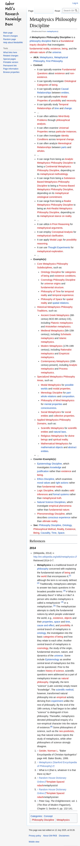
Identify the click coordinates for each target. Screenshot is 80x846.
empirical (61, 697)
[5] (54, 606)
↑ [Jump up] (37, 750)
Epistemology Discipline (49, 463)
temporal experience (63, 295)
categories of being (53, 636)
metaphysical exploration (50, 251)
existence (55, 48)
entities (65, 92)
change (68, 108)
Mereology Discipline (51, 392)
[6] (51, 726)
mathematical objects (52, 447)
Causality (45, 532)
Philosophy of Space (51, 299)
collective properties (64, 415)
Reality (60, 529)
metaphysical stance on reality (55, 216)
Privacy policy (35, 836)
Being (36, 532)
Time (54, 532)
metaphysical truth (51, 498)
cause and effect (45, 625)
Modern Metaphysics (51, 346)
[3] (64, 590)
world (44, 576)
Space (61, 532)
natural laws (60, 431)
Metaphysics (46, 57)
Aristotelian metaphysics (58, 326)
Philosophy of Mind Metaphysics (57, 400)
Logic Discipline (45, 490)
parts (64, 147)
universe (56, 52)
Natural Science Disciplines (51, 502)
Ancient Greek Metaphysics (55, 315)
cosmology (42, 648)
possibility (56, 100)
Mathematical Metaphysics (54, 443)
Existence (70, 529)
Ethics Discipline (45, 479)
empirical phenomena (60, 505)
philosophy (42, 568)
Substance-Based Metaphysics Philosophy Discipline (56, 182)
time (56, 108)
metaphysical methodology (54, 174)
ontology (41, 633)
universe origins (52, 283)
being (64, 48)
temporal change (65, 139)
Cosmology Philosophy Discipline (58, 279)
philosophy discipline (40, 41)
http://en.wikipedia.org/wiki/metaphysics (53, 556)
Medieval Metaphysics (52, 330)
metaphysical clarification (50, 235)
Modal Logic (56, 239)
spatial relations (60, 303)
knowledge (55, 467)
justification (43, 471)
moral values (43, 482)
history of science (55, 670)
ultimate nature (37, 52)
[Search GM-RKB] (71, 10)
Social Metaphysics (51, 412)
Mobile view (34, 842)
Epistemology (52, 659)
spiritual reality (60, 439)
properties (47, 621)
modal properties (61, 388)
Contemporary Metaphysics (55, 361)
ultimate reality (49, 521)
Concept (48, 816)
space (57, 621)
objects (68, 618)
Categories (36, 816)
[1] (70, 575)
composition (68, 396)
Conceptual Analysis (62, 232)
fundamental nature (59, 509)
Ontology (67, 525)
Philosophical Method (44, 529)
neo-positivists (66, 731)
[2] (38, 583)
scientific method (64, 689)
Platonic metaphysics (62, 322)
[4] (62, 602)
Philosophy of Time (51, 291)
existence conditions (64, 275)
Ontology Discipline (51, 272)
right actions (62, 482)
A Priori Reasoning (59, 224)
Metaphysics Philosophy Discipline (51, 37)
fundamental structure (52, 287)
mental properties (53, 404)
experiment (57, 701)
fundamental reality (39, 48)
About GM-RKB (50, 836)
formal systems (61, 494)
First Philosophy (54, 61)
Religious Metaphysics (52, 435)
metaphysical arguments (50, 228)
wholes (41, 151)
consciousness (48, 408)
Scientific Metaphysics (52, 428)
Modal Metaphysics (51, 385)
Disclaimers (64, 836)
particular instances (66, 131)
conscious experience (59, 517)
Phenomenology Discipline (51, 513)
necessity (71, 100)
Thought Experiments (59, 247)
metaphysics (52, 31)
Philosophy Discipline (50, 525)
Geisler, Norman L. (49, 750)
